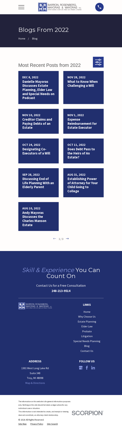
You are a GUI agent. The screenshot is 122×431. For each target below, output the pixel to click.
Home (86, 311)
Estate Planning (87, 321)
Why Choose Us (87, 316)
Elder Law (87, 326)
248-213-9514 (61, 291)
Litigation (87, 336)
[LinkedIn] (93, 368)
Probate (87, 331)
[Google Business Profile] (81, 368)
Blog (87, 346)
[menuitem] (22, 424)
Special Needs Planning (86, 341)
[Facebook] (87, 368)
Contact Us (87, 351)
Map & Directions (35, 383)
